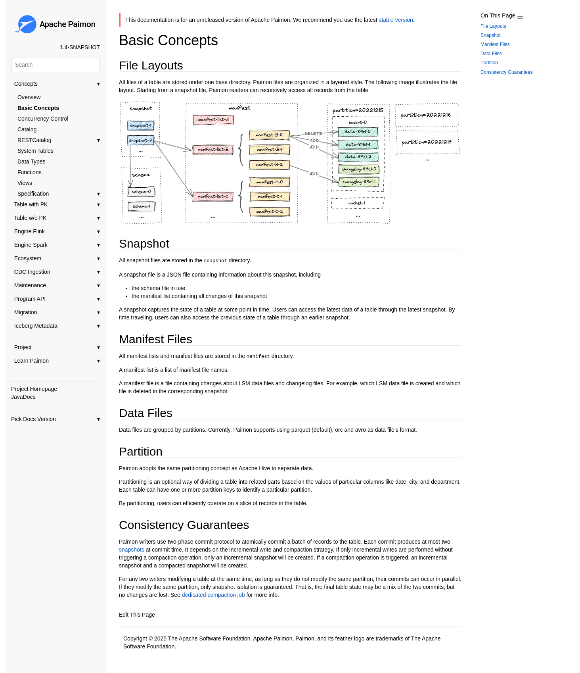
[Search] (55, 64)
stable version (396, 20)
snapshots (131, 548)
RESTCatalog (58, 140)
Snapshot (490, 35)
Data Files (491, 53)
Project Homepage (34, 389)
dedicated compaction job (213, 593)
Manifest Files (495, 44)
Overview (28, 97)
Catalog (26, 129)
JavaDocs (23, 397)
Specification (58, 194)
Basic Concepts (38, 108)
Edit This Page (137, 613)
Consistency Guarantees (506, 72)
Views (24, 183)
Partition (489, 62)
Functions (29, 172)
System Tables (35, 151)
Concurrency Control (42, 118)
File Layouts (493, 26)
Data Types (31, 161)
